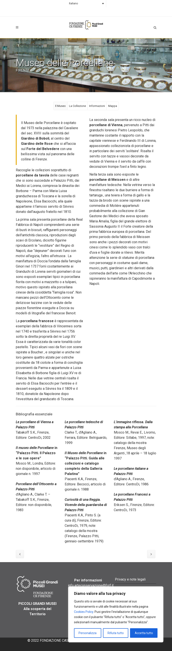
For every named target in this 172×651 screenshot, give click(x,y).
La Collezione (77, 106)
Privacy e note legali (130, 579)
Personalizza (87, 633)
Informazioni (97, 106)
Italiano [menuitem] (73, 3)
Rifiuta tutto (116, 633)
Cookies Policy (83, 611)
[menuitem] (86, 3)
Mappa (112, 106)
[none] (86, 3)
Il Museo (60, 106)
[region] (115, 614)
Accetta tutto (144, 633)
